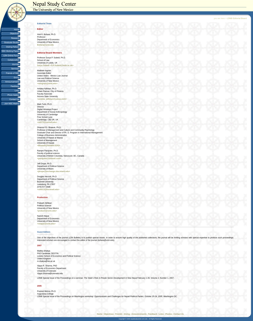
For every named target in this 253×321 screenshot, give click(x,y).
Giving (127, 314)
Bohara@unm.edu (45, 45)
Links (161, 314)
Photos (168, 314)
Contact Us (178, 314)
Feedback (153, 314)
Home (99, 314)
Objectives (109, 314)
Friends (118, 314)
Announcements (139, 314)
